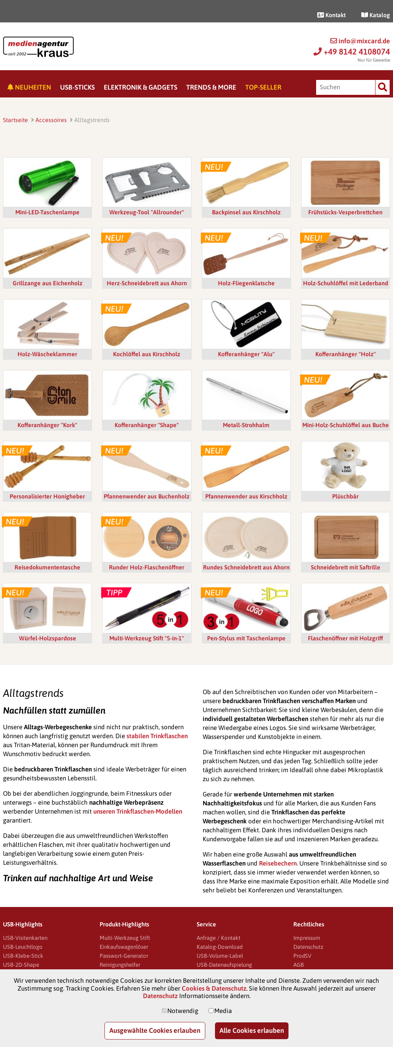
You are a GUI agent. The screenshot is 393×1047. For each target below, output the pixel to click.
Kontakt (331, 15)
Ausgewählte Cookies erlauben (154, 1030)
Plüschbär (345, 496)
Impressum (306, 938)
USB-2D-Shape (21, 964)
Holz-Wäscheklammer (47, 354)
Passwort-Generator (124, 956)
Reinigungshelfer (120, 964)
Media (223, 1011)
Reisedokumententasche (47, 567)
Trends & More (211, 87)
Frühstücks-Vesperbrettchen (345, 212)
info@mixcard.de (360, 41)
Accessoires (51, 119)
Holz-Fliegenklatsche (246, 283)
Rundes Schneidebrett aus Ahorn (246, 567)
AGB (298, 964)
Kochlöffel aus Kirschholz (146, 354)
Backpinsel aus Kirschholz (246, 212)
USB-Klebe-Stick (23, 956)
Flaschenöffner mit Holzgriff (345, 638)
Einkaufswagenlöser (124, 947)
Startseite (15, 119)
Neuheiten (29, 87)
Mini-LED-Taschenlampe (47, 212)
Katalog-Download (220, 947)
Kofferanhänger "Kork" (47, 425)
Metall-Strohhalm (246, 425)
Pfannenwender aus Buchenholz (147, 496)
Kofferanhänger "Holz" (345, 354)
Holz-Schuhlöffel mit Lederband (345, 283)
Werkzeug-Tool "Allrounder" (146, 212)
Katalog (375, 15)
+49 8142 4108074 (352, 51)
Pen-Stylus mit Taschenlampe (246, 638)
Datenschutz (308, 947)
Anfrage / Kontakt (218, 938)
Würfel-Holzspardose (47, 638)
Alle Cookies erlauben (251, 1030)
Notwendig (182, 1011)
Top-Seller (263, 87)
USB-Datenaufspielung (224, 964)
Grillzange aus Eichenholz (47, 283)
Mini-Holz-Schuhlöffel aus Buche (345, 425)
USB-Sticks (77, 87)
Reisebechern (278, 863)
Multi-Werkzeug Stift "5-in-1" (146, 638)
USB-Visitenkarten (25, 938)
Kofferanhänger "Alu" (246, 354)
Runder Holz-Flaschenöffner (146, 567)
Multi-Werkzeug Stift (125, 938)
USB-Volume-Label (220, 956)
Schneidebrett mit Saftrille (345, 567)
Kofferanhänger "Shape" (147, 425)
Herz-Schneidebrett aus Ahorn (147, 283)
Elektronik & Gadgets (140, 87)
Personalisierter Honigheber (47, 496)
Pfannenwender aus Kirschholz (246, 496)
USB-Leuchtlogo (23, 947)
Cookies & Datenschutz (214, 988)
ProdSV (302, 956)
